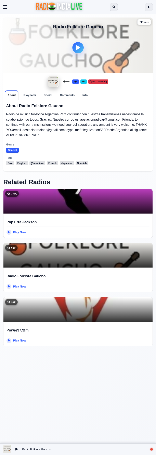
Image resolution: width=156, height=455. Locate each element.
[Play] (78, 47)
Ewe (10, 163)
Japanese (67, 163)
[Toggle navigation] (5, 7)
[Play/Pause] (16, 449)
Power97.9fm (17, 330)
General (12, 150)
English (21, 163)
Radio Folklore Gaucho (26, 276)
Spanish (82, 163)
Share (144, 22)
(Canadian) (37, 163)
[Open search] (114, 7)
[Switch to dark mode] (149, 7)
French (52, 163)
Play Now (16, 232)
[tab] (11, 95)
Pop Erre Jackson (21, 222)
